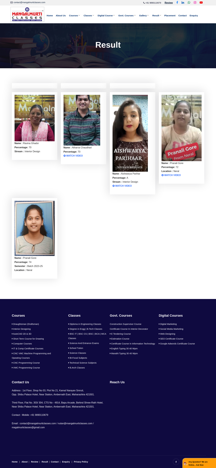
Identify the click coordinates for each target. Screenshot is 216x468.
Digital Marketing (168, 324)
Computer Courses (22, 343)
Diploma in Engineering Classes (84, 324)
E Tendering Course (120, 334)
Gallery (143, 15)
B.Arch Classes (76, 367)
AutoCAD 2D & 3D (21, 334)
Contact (183, 15)
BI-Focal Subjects (77, 358)
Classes (88, 15)
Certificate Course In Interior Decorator (129, 329)
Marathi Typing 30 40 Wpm (124, 353)
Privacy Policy (81, 462)
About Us (61, 15)
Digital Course (105, 15)
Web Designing (167, 334)
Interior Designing (21, 329)
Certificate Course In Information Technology (132, 343)
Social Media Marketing (171, 329)
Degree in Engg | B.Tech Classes (85, 329)
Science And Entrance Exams (83, 343)
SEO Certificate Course (171, 338)
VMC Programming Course (26, 367)
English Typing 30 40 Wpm (124, 348)
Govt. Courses (126, 15)
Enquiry (194, 15)
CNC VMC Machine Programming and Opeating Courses (31, 355)
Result (156, 15)
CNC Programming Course (26, 362)
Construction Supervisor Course (125, 324)
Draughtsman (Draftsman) (25, 324)
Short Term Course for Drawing (28, 338)
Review (34, 462)
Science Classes (77, 353)
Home (50, 15)
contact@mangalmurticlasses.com (29, 2)
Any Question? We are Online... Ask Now (198, 463)
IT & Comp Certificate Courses (27, 348)
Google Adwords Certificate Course (177, 343)
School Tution (75, 348)
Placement (170, 15)
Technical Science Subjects (82, 362)
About (24, 462)
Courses (73, 15)
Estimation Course (119, 338)
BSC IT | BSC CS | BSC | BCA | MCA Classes (87, 336)
